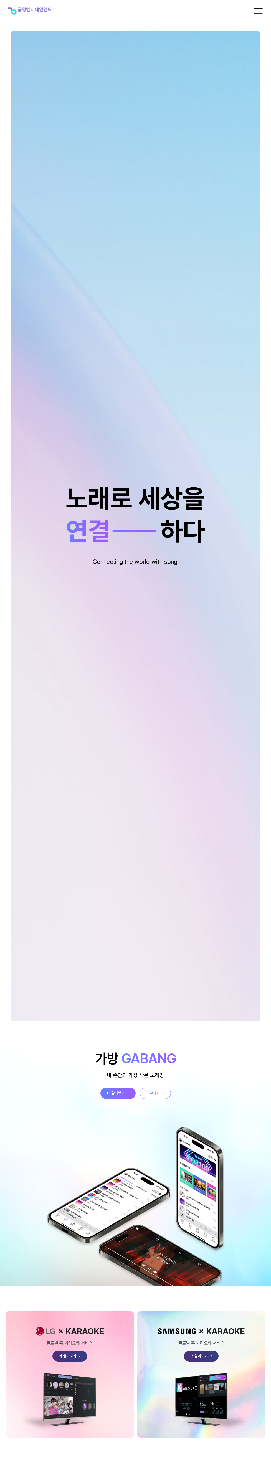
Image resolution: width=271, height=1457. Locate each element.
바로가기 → (155, 1093)
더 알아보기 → (118, 1093)
